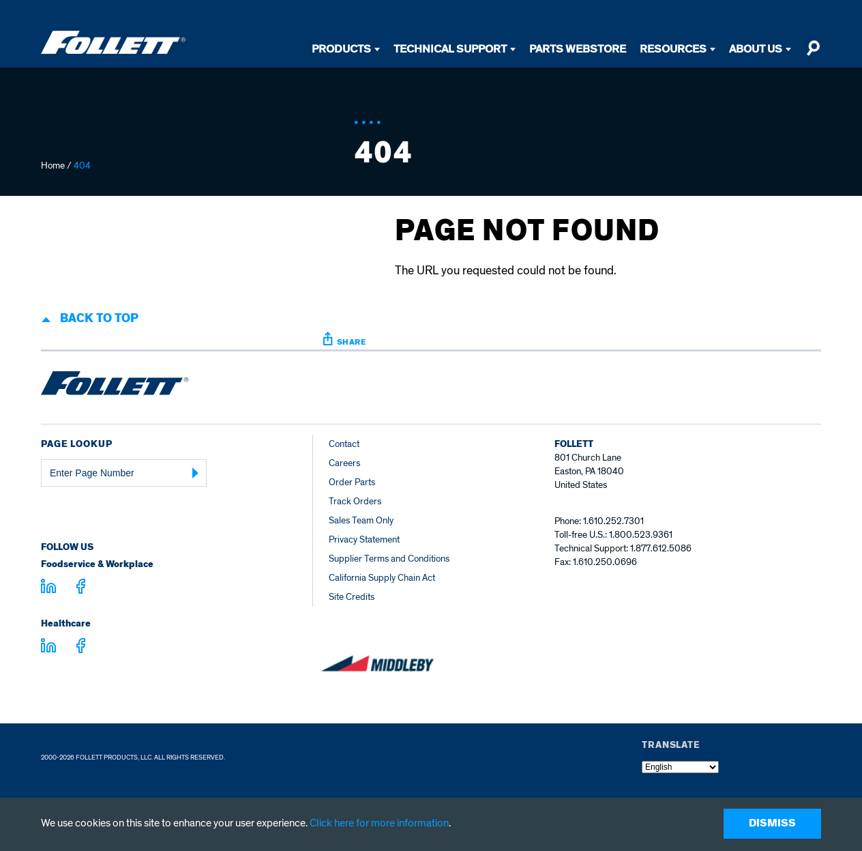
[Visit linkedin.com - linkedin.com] (48, 647)
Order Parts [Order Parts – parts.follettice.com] (352, 482)
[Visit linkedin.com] (48, 588)
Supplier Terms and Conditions (389, 558)
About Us (755, 49)
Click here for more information (379, 823)
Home (53, 165)
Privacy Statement (364, 539)
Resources (673, 49)
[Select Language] (680, 767)
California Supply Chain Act (382, 577)
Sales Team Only (361, 520)
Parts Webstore (577, 49)
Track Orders (355, 501)
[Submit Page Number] (196, 473)
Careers (344, 463)
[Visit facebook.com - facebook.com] (80, 588)
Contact (344, 444)
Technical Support (450, 49)
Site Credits (351, 597)
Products (341, 49)
